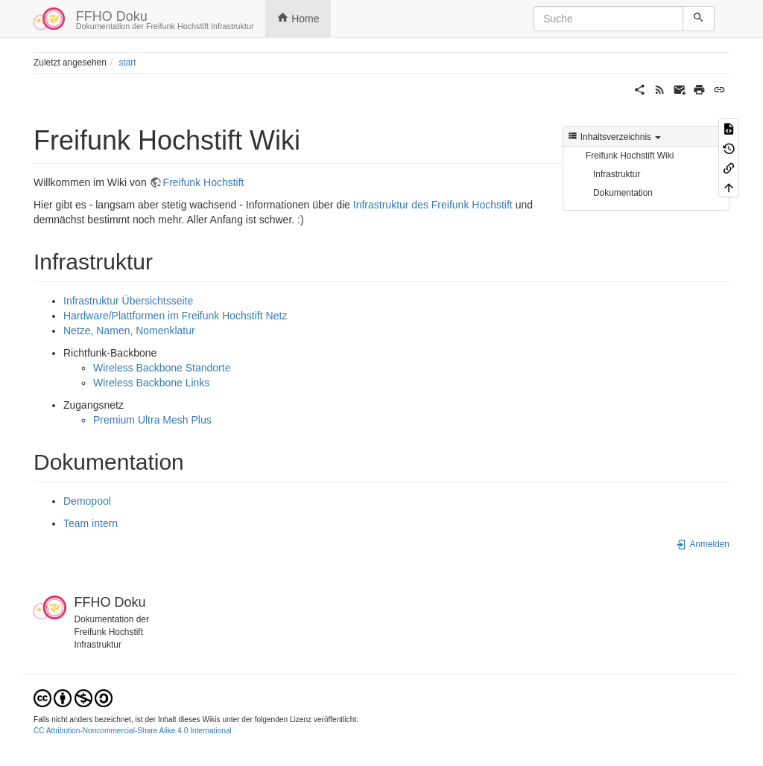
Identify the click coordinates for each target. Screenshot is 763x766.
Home (298, 18)
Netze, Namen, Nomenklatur (129, 330)
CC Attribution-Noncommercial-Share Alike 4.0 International (133, 731)
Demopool (87, 501)
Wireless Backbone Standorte (161, 368)
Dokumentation (623, 193)
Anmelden (702, 544)
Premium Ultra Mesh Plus (152, 420)
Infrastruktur (616, 174)
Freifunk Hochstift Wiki (630, 155)
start (127, 62)
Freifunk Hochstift (203, 182)
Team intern (90, 523)
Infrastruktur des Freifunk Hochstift (433, 205)
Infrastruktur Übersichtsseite (128, 301)
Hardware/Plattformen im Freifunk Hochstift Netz (175, 316)
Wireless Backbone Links (151, 383)
